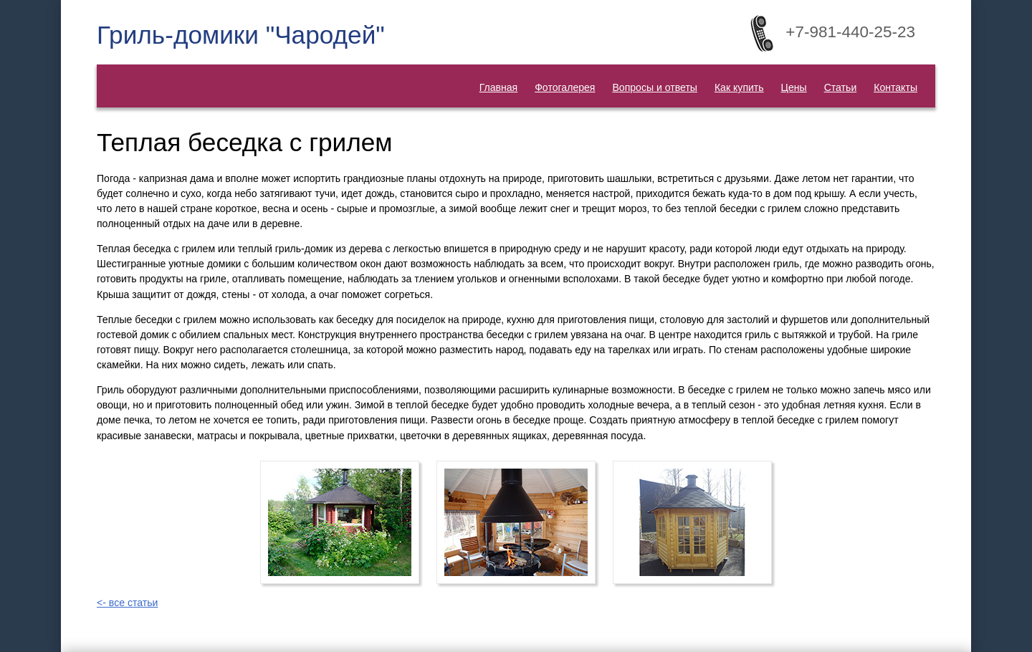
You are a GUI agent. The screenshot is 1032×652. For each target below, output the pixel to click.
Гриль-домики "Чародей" (241, 35)
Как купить (739, 87)
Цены (794, 87)
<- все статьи (127, 602)
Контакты (895, 87)
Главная (498, 87)
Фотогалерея (565, 87)
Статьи (840, 87)
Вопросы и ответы (654, 87)
